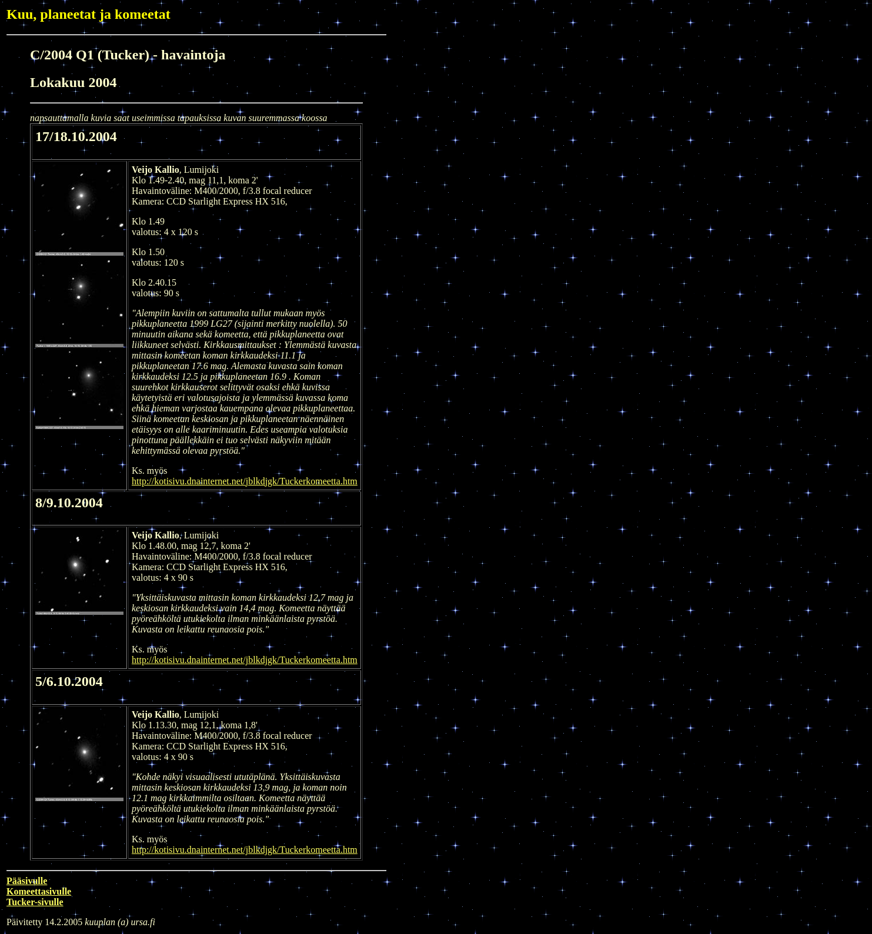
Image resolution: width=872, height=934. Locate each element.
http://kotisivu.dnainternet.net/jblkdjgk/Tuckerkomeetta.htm (245, 481)
